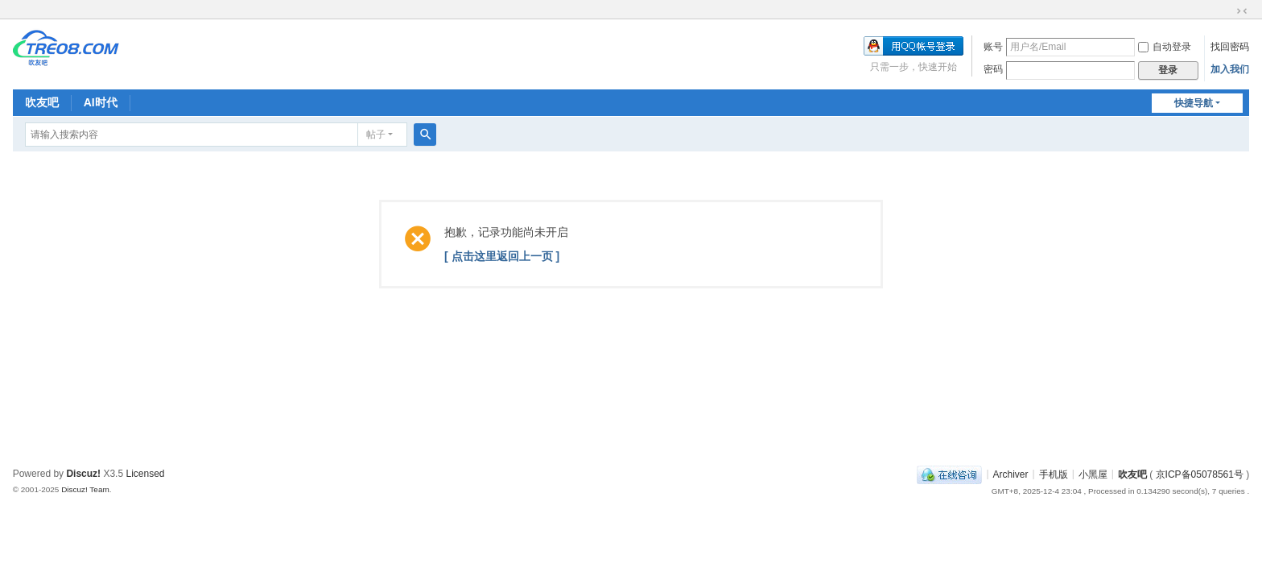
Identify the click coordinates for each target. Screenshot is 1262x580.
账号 (993, 46)
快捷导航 (1193, 103)
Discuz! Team (85, 489)
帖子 (376, 134)
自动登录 (1164, 46)
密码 (993, 69)
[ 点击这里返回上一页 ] (501, 256)
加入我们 (1229, 69)
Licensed (145, 473)
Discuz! (83, 473)
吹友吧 (42, 102)
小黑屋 (1092, 473)
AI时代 (101, 102)
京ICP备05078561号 (1199, 473)
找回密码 (1229, 46)
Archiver (1011, 473)
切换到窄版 (1242, 11)
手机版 (1053, 473)
